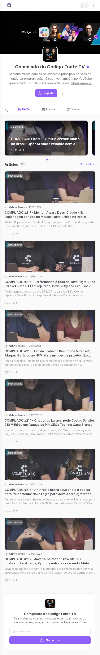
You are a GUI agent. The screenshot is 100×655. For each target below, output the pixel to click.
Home (24, 109)
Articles (48, 109)
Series (72, 109)
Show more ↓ (81, 83)
